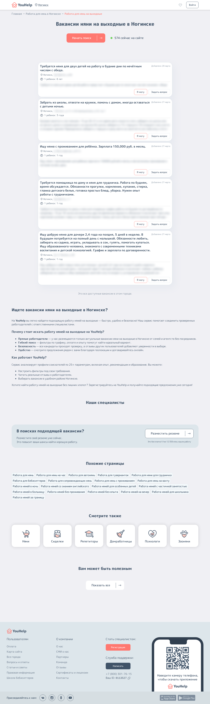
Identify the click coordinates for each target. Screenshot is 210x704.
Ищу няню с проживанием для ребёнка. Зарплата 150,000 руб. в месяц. (93, 146)
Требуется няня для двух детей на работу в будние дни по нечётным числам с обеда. (91, 68)
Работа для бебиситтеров (29, 480)
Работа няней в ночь (25, 486)
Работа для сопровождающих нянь (70, 480)
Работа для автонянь (82, 475)
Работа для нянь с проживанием (115, 480)
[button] (43, 5)
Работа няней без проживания (66, 492)
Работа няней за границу (28, 497)
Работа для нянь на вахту (154, 480)
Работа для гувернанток (113, 475)
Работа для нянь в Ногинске (45, 14)
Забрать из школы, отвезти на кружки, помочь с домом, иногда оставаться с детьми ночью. (95, 104)
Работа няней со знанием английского (65, 486)
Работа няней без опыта (103, 492)
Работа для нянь (23, 475)
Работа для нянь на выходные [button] (83, 14)
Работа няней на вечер (135, 492)
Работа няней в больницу (28, 492)
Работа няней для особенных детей (114, 486)
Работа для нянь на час (51, 475)
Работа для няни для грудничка (152, 475)
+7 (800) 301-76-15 (119, 674)
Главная (18, 14)
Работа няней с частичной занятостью (163, 486)
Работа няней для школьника (170, 492)
